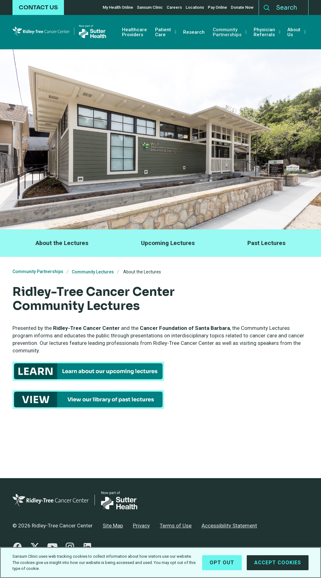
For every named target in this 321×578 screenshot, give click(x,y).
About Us (293, 32)
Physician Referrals (264, 32)
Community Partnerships (227, 32)
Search (267, 6)
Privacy (141, 525)
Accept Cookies (277, 563)
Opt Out (222, 563)
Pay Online (217, 7)
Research (194, 32)
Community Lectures (93, 271)
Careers (174, 7)
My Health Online (118, 7)
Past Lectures (266, 243)
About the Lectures (62, 243)
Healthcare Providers (134, 32)
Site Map (113, 525)
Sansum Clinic (150, 7)
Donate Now (242, 7)
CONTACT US (38, 7)
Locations (195, 7)
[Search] (290, 7)
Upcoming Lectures (168, 243)
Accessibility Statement (229, 525)
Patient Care (163, 32)
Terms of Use (176, 525)
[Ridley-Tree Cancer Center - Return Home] (59, 32)
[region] (160, 562)
